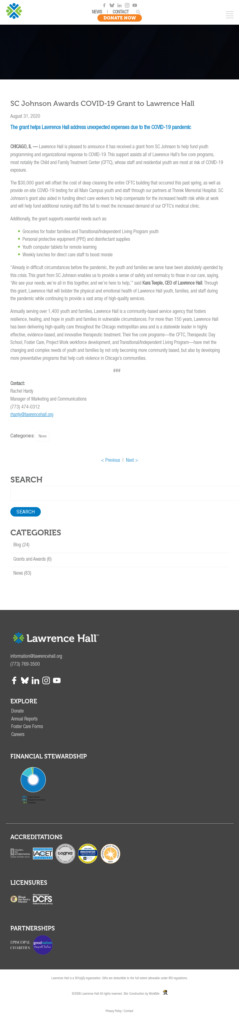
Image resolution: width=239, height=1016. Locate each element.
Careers (17, 735)
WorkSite (154, 994)
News (43, 437)
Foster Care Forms (27, 727)
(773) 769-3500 (25, 664)
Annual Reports (24, 719)
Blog (17, 545)
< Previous (110, 460)
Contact (128, 1011)
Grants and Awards (29, 559)
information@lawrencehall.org (36, 656)
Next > (132, 460)
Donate (17, 711)
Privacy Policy (113, 1011)
